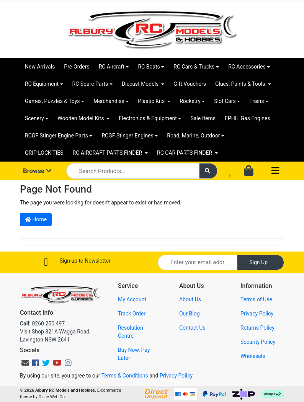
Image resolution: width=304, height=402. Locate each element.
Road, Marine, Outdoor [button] (193, 135)
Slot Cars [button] (224, 101)
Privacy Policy (256, 313)
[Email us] (25, 363)
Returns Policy (257, 328)
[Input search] (132, 171)
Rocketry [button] (190, 101)
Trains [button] (256, 101)
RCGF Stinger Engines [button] (127, 135)
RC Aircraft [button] (111, 67)
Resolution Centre (130, 332)
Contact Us (192, 328)
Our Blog (189, 313)
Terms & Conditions (124, 376)
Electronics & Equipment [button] (148, 118)
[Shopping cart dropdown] (249, 171)
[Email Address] (197, 262)
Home (36, 219)
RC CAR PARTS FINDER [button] (185, 153)
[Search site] (208, 171)
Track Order (131, 313)
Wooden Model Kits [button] (81, 118)
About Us (190, 299)
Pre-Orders (76, 67)
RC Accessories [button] (247, 67)
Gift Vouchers (189, 84)
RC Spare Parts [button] (90, 84)
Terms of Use (256, 299)
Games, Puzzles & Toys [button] (52, 101)
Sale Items (203, 118)
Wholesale (252, 356)
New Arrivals (40, 67)
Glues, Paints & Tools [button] (240, 84)
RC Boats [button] (149, 67)
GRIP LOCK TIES (44, 153)
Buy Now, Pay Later (134, 354)
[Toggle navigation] (275, 170)
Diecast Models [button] (141, 84)
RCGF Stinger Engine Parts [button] (56, 135)
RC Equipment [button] (42, 84)
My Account (132, 299)
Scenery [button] (34, 118)
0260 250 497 (42, 323)
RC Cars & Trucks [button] (193, 67)
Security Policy (257, 342)
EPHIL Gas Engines (247, 118)
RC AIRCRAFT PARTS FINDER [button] (108, 153)
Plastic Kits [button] (152, 101)
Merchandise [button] (108, 101)
